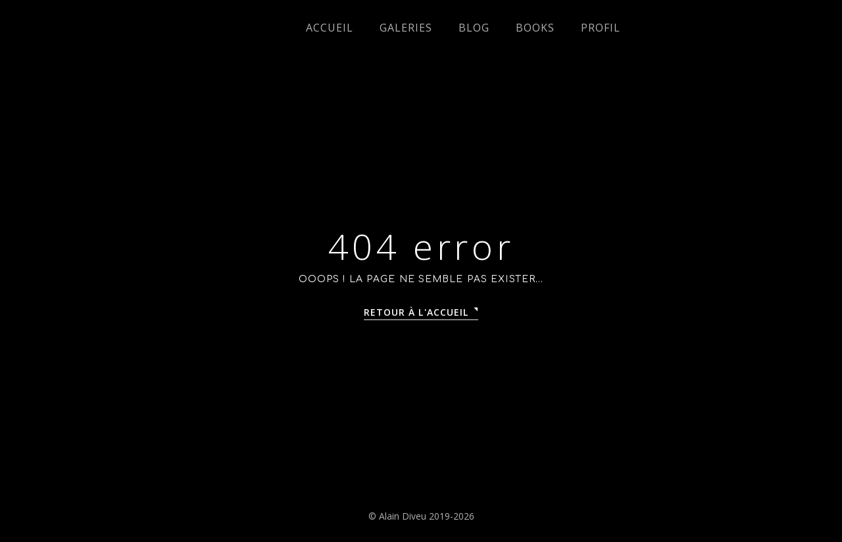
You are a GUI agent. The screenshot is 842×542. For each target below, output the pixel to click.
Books (535, 27)
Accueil (329, 27)
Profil (600, 27)
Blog (473, 27)
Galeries (406, 27)
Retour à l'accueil (416, 312)
